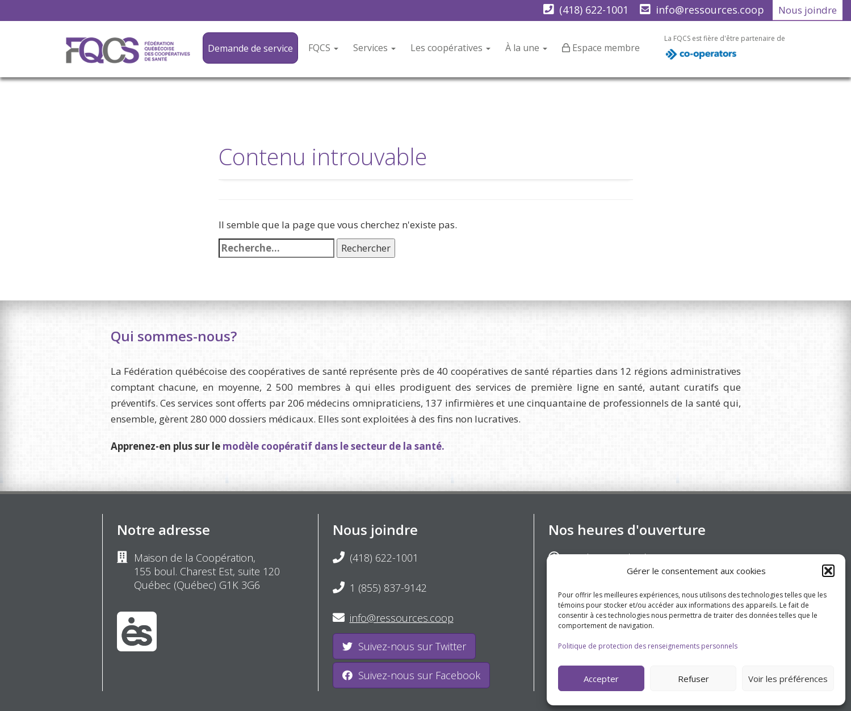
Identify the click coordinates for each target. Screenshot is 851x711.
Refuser (693, 678)
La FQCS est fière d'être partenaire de (724, 50)
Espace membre (606, 47)
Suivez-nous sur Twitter (404, 646)
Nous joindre (807, 9)
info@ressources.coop (710, 9)
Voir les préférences (788, 678)
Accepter (601, 678)
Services (374, 47)
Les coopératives (450, 47)
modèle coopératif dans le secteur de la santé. (334, 446)
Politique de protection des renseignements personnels (647, 646)
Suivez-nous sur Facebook (411, 675)
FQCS (323, 47)
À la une (526, 47)
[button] (828, 570)
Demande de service (250, 48)
